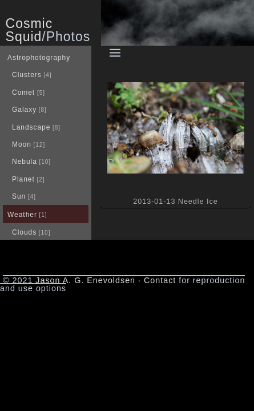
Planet (23, 179)
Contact (160, 280)
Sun (19, 196)
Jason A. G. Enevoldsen (85, 280)
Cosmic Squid (29, 30)
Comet (23, 92)
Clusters (27, 75)
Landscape (31, 127)
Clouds (24, 232)
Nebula (24, 162)
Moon (21, 144)
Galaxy (24, 110)
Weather (22, 215)
